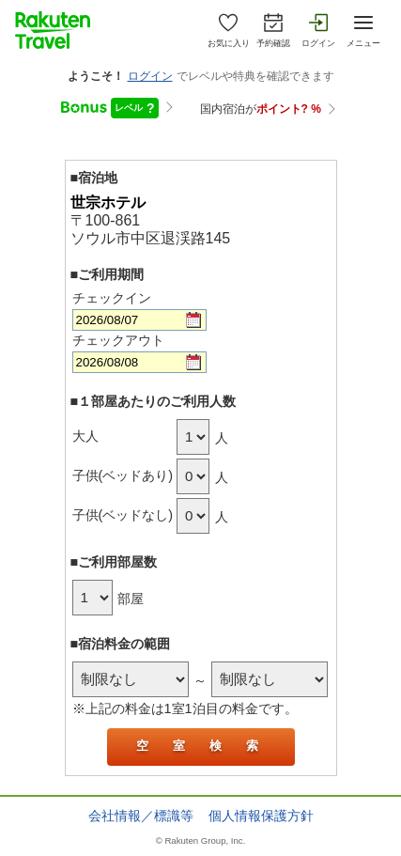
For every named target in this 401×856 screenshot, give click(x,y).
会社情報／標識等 (140, 815)
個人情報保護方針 (261, 815)
